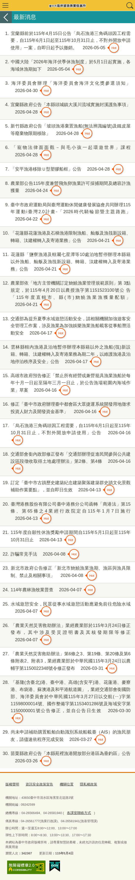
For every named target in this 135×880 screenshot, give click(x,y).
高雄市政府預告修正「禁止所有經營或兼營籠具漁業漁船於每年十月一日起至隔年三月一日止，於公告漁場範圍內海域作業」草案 (65, 383)
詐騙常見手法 (39, 554)
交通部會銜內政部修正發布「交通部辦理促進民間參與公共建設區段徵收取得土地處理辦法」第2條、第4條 (65, 462)
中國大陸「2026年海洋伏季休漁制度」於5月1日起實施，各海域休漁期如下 (65, 66)
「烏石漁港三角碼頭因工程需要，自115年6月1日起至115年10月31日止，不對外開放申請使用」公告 (65, 433)
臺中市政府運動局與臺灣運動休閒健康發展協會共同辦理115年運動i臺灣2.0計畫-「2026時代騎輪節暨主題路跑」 (65, 212)
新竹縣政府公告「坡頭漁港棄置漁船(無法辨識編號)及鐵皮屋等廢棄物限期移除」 (65, 130)
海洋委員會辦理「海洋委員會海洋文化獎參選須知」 (65, 88)
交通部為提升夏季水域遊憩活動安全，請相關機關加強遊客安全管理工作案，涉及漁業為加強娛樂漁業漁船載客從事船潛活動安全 (65, 326)
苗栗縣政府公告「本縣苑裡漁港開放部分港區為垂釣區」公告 (65, 758)
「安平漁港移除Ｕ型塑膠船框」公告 (61, 169)
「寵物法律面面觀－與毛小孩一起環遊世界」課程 (65, 152)
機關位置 (63, 784)
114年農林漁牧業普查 (47, 590)
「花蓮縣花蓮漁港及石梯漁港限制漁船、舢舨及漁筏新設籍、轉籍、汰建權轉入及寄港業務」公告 (65, 237)
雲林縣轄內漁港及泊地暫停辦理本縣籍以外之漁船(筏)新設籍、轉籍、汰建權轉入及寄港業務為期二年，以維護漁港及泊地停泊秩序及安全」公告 (65, 355)
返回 (6, 17)
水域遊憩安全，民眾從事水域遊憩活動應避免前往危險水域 (65, 608)
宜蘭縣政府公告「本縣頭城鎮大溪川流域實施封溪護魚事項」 (65, 109)
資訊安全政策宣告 (37, 784)
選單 (5, 5)
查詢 (129, 5)
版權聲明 (11, 784)
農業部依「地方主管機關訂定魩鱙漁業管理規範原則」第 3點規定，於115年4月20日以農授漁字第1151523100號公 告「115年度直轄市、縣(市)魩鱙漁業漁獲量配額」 (65, 294)
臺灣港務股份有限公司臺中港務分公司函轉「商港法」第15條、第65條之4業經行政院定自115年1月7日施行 (65, 512)
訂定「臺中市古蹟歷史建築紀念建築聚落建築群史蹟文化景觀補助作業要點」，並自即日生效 (65, 487)
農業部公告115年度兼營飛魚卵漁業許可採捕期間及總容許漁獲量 (65, 188)
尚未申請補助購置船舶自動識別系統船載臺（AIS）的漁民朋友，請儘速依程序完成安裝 (65, 736)
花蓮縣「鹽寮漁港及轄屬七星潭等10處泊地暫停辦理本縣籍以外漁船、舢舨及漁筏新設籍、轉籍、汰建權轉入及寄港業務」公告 (65, 262)
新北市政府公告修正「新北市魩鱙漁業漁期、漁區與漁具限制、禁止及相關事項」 (65, 572)
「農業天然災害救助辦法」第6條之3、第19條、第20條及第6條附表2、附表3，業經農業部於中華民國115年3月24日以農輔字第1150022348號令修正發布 (65, 661)
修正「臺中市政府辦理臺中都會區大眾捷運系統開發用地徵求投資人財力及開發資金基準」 (65, 408)
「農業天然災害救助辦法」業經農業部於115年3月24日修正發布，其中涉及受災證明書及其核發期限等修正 (65, 633)
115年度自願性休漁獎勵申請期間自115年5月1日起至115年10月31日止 (65, 537)
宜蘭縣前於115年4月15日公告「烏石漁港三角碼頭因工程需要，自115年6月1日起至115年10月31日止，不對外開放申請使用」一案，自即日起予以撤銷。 (65, 41)
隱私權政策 (84, 784)
